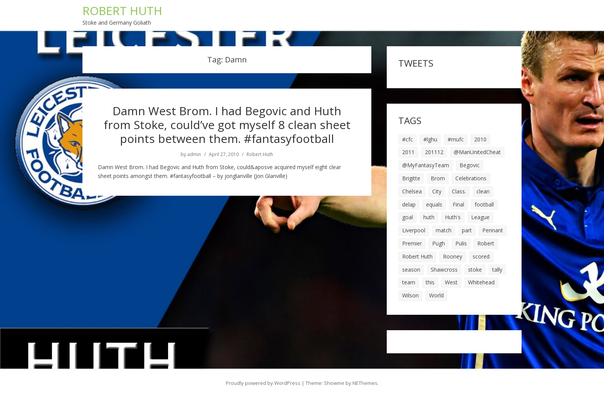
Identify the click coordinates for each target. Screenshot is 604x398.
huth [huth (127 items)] (429, 217)
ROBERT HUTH (122, 10)
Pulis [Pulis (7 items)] (461, 243)
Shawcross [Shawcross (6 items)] (444, 269)
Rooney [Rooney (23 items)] (452, 256)
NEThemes (365, 383)
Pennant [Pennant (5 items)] (492, 230)
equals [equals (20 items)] (434, 204)
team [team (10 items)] (408, 282)
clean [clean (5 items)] (483, 191)
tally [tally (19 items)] (497, 269)
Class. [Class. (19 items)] (459, 191)
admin (194, 154)
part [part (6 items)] (467, 230)
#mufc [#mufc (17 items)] (456, 139)
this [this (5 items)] (430, 282)
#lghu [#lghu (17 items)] (430, 139)
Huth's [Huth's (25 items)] (453, 217)
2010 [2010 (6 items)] (480, 139)
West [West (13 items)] (451, 282)
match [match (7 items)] (443, 230)
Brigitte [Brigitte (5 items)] (411, 178)
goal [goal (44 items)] (407, 217)
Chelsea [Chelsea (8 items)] (412, 191)
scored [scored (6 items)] (481, 256)
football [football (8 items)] (484, 204)
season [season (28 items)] (411, 269)
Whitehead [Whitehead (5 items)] (481, 282)
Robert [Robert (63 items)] (485, 243)
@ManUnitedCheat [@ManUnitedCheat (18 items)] (477, 152)
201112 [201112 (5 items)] (434, 152)
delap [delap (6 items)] (409, 204)
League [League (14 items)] (480, 217)
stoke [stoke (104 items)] (475, 269)
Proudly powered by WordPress (263, 383)
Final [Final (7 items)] (458, 204)
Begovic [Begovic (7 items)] (470, 165)
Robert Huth (260, 154)
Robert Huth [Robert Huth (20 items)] (417, 256)
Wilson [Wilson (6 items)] (410, 295)
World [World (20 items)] (436, 295)
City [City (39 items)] (436, 191)
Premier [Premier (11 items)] (412, 243)
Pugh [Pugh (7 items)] (438, 243)
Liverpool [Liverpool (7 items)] (413, 230)
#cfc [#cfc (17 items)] (407, 139)
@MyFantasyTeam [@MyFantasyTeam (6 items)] (425, 165)
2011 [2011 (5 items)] (408, 152)
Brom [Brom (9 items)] (438, 178)
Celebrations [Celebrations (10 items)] (471, 178)
